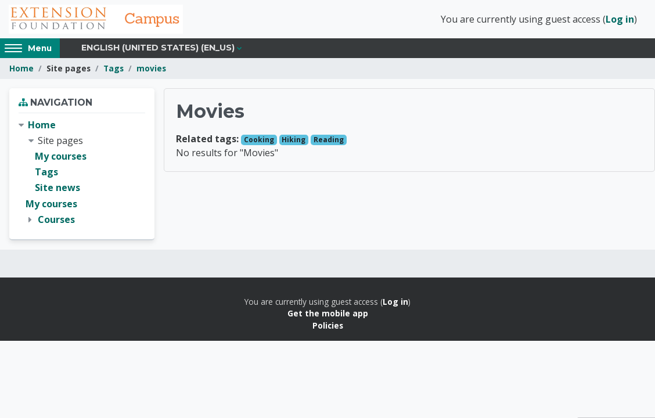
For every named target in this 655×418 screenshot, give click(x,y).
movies (151, 68)
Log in (620, 19)
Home (21, 68)
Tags (113, 68)
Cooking (259, 140)
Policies (327, 325)
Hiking (293, 140)
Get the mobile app (327, 313)
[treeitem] (82, 172)
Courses (56, 219)
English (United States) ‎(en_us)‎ (158, 47)
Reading (329, 140)
